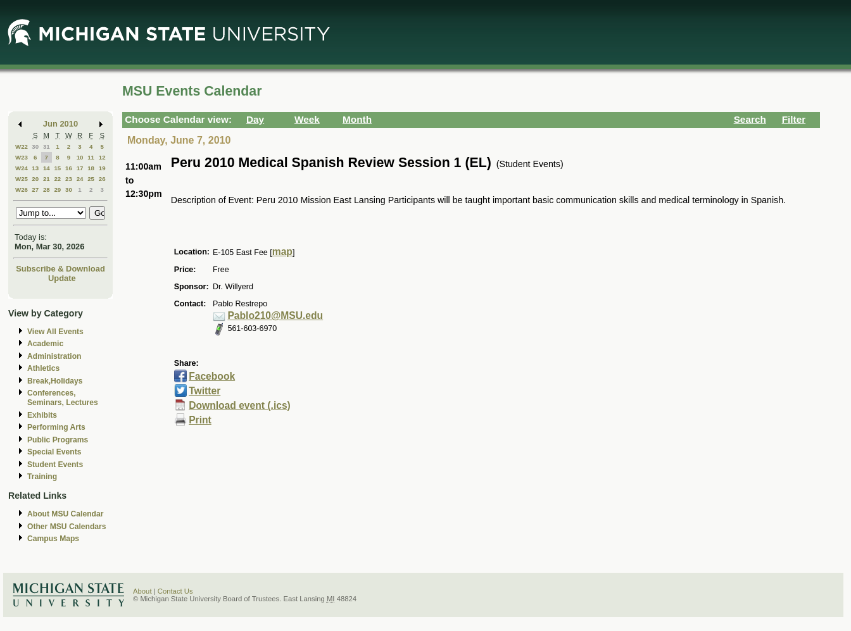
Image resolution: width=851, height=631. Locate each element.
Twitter (204, 390)
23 (68, 178)
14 (46, 168)
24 (80, 178)
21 (46, 178)
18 (90, 168)
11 (90, 157)
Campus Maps (53, 538)
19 (102, 168)
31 (46, 146)
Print (200, 420)
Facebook (212, 376)
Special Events (54, 451)
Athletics (43, 368)
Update (62, 278)
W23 (21, 157)
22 (57, 178)
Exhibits (42, 415)
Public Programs (57, 439)
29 (57, 189)
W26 (21, 189)
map (282, 251)
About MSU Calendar (65, 513)
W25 (21, 178)
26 (102, 178)
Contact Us (175, 591)
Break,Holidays (55, 381)
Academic (45, 343)
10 (80, 157)
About (142, 591)
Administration (54, 356)
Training (42, 476)
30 (35, 146)
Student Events (55, 464)
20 (35, 178)
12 (102, 157)
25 (90, 178)
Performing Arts (56, 427)
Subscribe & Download (60, 268)
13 (35, 168)
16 (68, 168)
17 (80, 168)
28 (46, 189)
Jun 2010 (60, 123)
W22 (21, 146)
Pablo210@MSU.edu (275, 315)
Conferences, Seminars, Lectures (62, 398)
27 (35, 189)
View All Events (55, 331)
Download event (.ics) (240, 405)
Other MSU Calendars (66, 526)
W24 (21, 168)
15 (57, 168)
